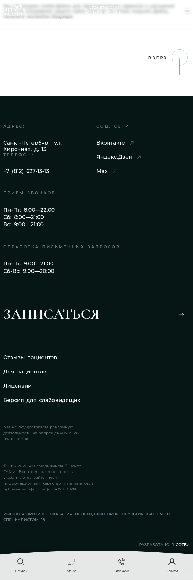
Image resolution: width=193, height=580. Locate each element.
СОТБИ (183, 544)
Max (106, 171)
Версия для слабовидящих (41, 400)
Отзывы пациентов (30, 357)
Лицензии (17, 385)
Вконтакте (115, 142)
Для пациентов (24, 371)
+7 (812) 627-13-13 (26, 171)
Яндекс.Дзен (118, 157)
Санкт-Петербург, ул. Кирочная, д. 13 (32, 145)
